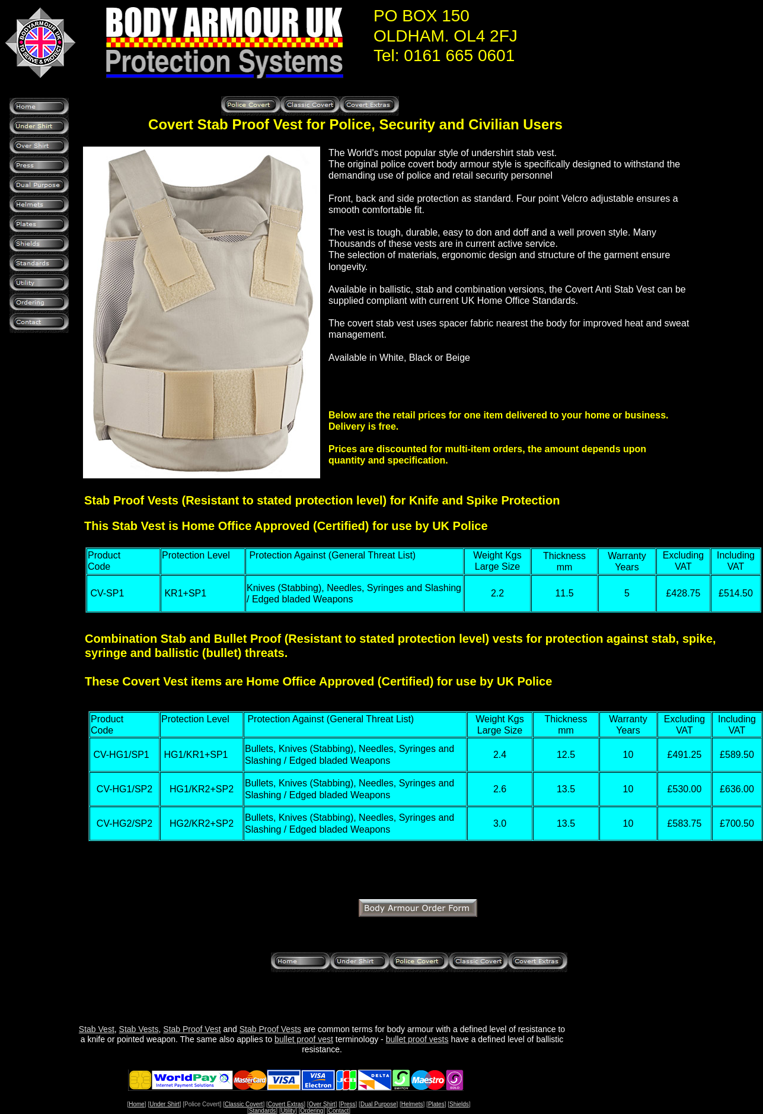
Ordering (312, 1110)
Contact (338, 1110)
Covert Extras (286, 1104)
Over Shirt (322, 1104)
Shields (459, 1104)
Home (137, 1104)
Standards (262, 1110)
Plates (436, 1104)
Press (348, 1104)
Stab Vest (96, 1029)
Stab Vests (139, 1029)
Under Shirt (164, 1104)
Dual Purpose (378, 1104)
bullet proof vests (417, 1039)
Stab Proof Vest (192, 1029)
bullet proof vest (303, 1039)
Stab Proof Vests (270, 1029)
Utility (288, 1110)
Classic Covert (244, 1104)
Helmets (412, 1104)
